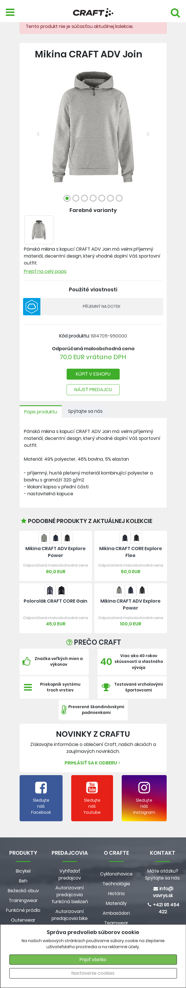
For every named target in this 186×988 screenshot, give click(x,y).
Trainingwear (23, 900)
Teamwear (116, 923)
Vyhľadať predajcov (70, 874)
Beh (23, 881)
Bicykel (23, 871)
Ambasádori (116, 913)
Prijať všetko (93, 959)
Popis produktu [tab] (40, 411)
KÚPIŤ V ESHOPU (93, 374)
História (116, 893)
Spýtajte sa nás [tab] (85, 411)
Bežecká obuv (23, 890)
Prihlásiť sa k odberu (93, 763)
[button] (38, 134)
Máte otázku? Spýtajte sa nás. (163, 874)
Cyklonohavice (116, 874)
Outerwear (23, 920)
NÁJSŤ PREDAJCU (93, 389)
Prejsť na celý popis (45, 271)
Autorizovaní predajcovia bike (70, 915)
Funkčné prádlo (23, 910)
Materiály (116, 903)
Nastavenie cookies (93, 973)
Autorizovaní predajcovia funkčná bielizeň (70, 894)
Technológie (116, 883)
